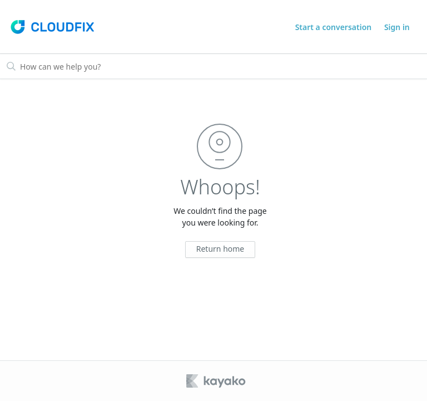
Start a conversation (333, 27)
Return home (220, 248)
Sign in (397, 27)
